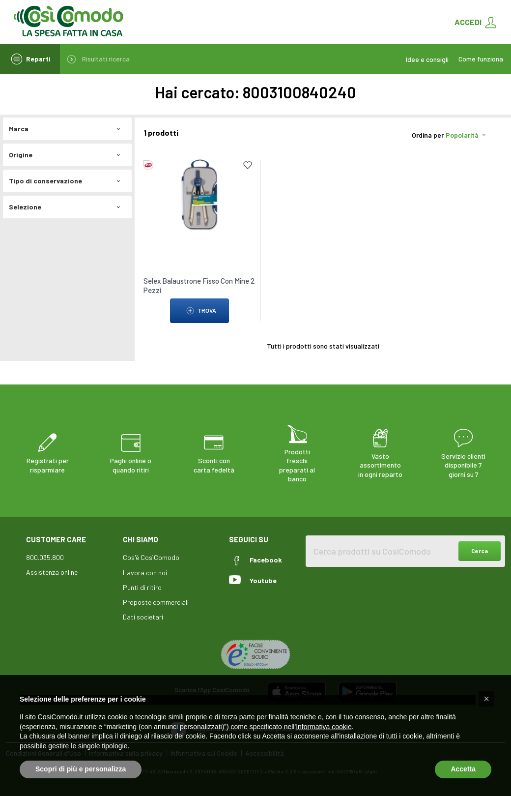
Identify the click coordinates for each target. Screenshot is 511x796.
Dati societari (143, 617)
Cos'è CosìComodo (151, 557)
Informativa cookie (324, 727)
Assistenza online (52, 572)
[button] (486, 699)
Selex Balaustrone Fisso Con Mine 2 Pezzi (199, 285)
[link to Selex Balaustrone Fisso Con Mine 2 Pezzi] (199, 194)
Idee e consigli (427, 59)
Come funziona (480, 59)
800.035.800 (45, 557)
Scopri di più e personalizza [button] (80, 769)
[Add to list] (247, 165)
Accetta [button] (463, 769)
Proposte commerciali (156, 602)
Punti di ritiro (142, 587)
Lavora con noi (145, 572)
